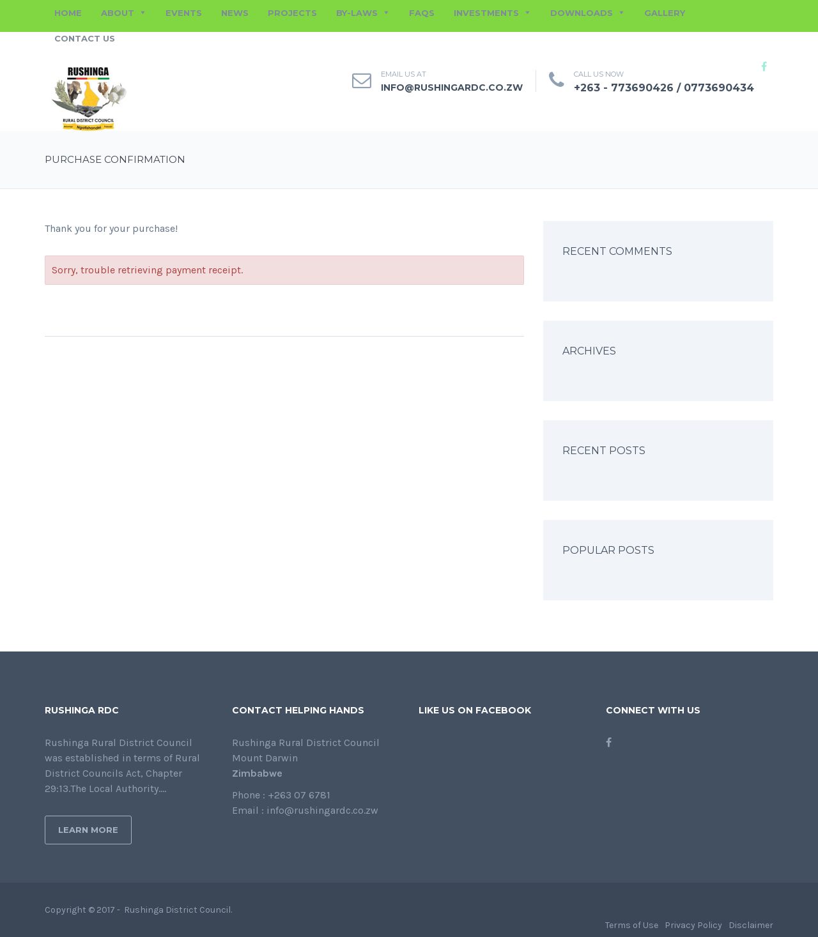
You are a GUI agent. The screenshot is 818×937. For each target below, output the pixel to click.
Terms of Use (631, 925)
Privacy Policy (693, 925)
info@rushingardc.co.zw (452, 87)
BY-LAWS (357, 13)
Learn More (88, 830)
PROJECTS (292, 13)
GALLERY (664, 13)
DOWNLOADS (581, 13)
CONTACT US (84, 38)
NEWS (235, 13)
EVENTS (184, 13)
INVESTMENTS (486, 13)
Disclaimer (751, 925)
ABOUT (117, 13)
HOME (68, 13)
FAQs (422, 13)
